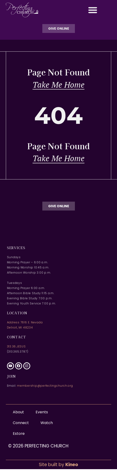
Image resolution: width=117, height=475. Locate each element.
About (19, 412)
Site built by (58, 464)
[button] (93, 10)
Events (42, 412)
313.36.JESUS (16, 346)
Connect (22, 422)
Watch (46, 422)
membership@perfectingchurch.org (45, 386)
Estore (19, 433)
